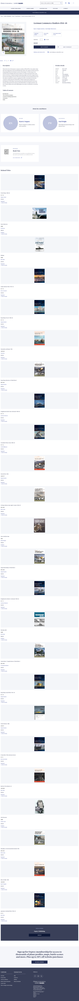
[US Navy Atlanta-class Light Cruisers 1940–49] (39, 494)
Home (2, 16)
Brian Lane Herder (4, 759)
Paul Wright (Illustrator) (50, 28)
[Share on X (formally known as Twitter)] (7, 61)
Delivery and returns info (39, 52)
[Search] (61, 3)
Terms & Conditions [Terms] (4, 979)
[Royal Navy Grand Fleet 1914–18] (39, 682)
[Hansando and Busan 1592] (39, 338)
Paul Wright (63, 121)
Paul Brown (3, 228)
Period (13, 16)
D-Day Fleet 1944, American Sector (8, 755)
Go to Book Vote (16, 157)
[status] (41, 40)
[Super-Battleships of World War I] (39, 557)
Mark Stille (3, 259)
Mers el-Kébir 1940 (5, 879)
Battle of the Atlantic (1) (6, 786)
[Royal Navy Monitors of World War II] (39, 369)
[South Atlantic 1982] (39, 713)
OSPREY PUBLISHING (7, 16)
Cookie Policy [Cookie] (3, 983)
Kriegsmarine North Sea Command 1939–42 (10, 411)
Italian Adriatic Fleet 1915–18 (7, 286)
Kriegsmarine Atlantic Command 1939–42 (10, 598)
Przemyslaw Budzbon (4, 665)
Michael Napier (3, 540)
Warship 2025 (4, 630)
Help (15, 975)
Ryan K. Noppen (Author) (39, 28)
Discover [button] (55, 8)
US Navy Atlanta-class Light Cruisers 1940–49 (10, 505)
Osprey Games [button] (30, 8)
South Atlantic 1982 (5, 723)
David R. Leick (3, 821)
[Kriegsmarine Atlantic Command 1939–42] (39, 588)
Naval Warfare (18, 16)
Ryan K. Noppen (24, 121)
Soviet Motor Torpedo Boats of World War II (10, 661)
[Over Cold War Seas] (39, 526)
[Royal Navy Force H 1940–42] (39, 307)
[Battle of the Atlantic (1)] (39, 775)
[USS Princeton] (39, 806)
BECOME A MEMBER (39, 962)
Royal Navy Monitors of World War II (9, 380)
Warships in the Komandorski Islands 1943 (10, 848)
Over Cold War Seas (5, 536)
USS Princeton (4, 817)
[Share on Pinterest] (9, 61)
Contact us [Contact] (16, 977)
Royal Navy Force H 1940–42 (7, 317)
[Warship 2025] (39, 619)
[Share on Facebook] (5, 61)
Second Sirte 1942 (4, 474)
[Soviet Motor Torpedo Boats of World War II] (39, 650)
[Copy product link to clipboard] (13, 61)
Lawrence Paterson (4, 415)
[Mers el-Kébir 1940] (39, 869)
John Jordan (3, 634)
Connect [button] (65, 8)
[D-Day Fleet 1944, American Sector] (39, 744)
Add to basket (44, 47)
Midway (2, 255)
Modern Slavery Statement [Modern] (5, 981)
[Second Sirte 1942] (39, 463)
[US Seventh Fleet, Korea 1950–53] (39, 432)
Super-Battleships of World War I (8, 567)
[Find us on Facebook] (34, 976)
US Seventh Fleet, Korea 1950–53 (8, 442)
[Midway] (39, 244)
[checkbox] (38, 34)
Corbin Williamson (4, 446)
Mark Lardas (3, 509)
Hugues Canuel (3, 197)
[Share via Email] (11, 61)
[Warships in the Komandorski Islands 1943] (39, 838)
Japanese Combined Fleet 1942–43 (8, 911)
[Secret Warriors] (39, 213)
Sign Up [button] (39, 935)
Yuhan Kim (3, 353)
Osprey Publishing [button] (16, 8)
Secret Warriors (4, 224)
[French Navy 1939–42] (39, 182)
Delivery (15, 979)
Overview (2, 975)
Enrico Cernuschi (4, 290)
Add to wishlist (67, 47)
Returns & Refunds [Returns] (17, 981)
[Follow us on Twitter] (40, 976)
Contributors (43, 8)
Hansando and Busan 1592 (6, 349)
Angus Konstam (3, 322)
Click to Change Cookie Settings (6, 985)
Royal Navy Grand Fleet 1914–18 (8, 692)
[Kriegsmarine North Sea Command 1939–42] (39, 401)
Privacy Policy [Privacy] (3, 977)
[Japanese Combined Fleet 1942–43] (39, 900)
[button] (69, 3)
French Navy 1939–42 (5, 193)
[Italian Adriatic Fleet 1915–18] (39, 276)
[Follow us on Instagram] (37, 976)
